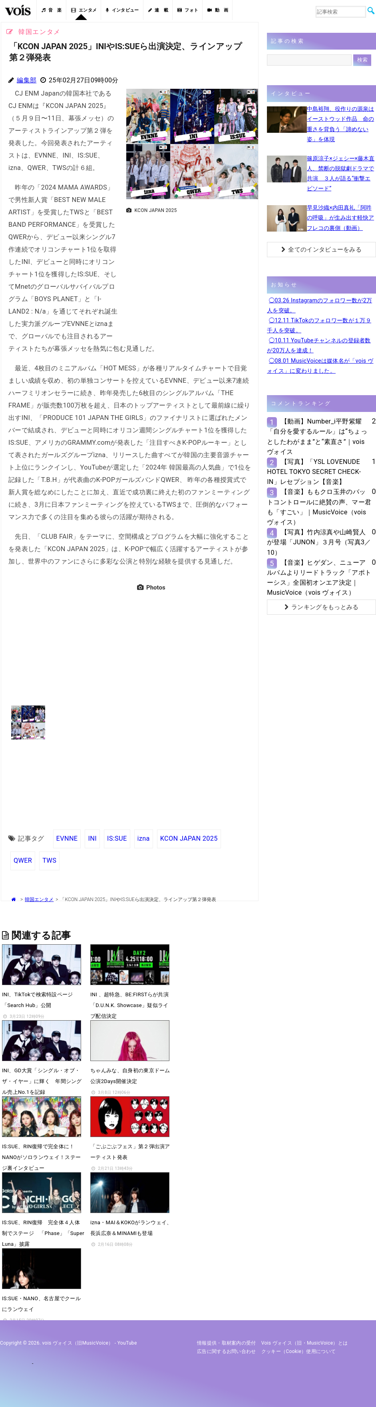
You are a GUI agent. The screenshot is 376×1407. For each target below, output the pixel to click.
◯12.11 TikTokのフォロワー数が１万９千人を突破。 (319, 325)
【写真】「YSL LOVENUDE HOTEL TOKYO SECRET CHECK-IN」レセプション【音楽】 (314, 472)
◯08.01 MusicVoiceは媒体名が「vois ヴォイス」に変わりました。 (320, 366)
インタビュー (122, 10)
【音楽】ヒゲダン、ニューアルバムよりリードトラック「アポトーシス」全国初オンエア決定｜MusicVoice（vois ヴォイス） (319, 578)
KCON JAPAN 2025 (189, 838)
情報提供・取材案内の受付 (226, 1343)
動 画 (217, 10)
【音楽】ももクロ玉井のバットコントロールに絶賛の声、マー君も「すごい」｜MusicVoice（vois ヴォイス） (319, 507)
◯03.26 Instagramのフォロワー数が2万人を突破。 (319, 305)
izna (143, 838)
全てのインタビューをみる (321, 249)
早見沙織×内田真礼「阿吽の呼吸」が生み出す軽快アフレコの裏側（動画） (340, 217)
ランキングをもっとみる (321, 607)
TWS (49, 860)
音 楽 (52, 10)
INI (92, 838)
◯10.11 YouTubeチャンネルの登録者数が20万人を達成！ (319, 345)
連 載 (158, 10)
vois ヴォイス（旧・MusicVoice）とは (304, 1343)
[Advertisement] (189, 273)
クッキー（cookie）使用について (298, 1351)
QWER (23, 860)
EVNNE (67, 838)
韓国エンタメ (39, 899)
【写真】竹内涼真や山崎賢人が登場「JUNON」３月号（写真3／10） (319, 542)
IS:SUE (117, 838)
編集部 (26, 80)
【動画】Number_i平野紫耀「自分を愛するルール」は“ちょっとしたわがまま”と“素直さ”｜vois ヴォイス (317, 437)
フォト (187, 10)
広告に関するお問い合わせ (226, 1351)
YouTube (127, 1343)
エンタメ (84, 10)
